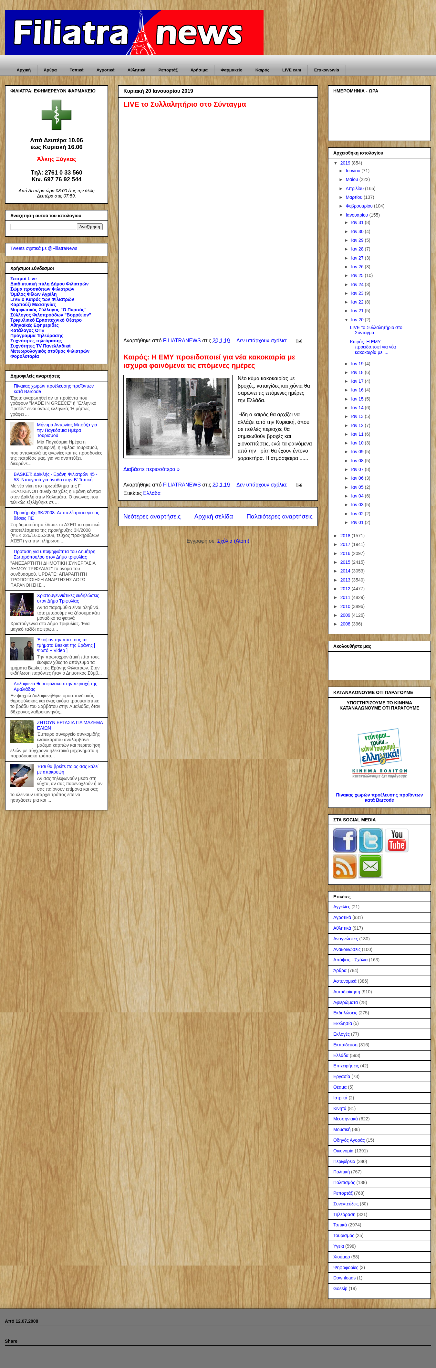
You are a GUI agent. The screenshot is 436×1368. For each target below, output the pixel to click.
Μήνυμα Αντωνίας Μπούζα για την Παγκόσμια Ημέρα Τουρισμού (67, 430)
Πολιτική (341, 1171)
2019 (346, 163)
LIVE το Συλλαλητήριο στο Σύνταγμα (184, 104)
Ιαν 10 (358, 442)
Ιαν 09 (358, 451)
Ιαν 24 (358, 284)
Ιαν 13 (358, 416)
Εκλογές (341, 1034)
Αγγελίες (341, 906)
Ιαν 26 (358, 266)
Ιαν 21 (358, 310)
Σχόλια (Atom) (233, 541)
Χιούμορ (341, 1256)
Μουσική (342, 1129)
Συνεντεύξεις (345, 1203)
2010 (346, 606)
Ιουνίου (353, 170)
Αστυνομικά (345, 981)
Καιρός (262, 70)
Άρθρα (50, 70)
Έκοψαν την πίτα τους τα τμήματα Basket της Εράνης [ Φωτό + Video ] (66, 645)
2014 (346, 570)
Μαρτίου (355, 197)
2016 (346, 553)
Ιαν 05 (358, 487)
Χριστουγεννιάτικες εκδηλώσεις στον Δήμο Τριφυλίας (68, 598)
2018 (346, 535)
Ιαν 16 (358, 389)
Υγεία (338, 1246)
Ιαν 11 (358, 434)
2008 (346, 623)
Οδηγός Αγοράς (349, 1140)
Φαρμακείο (232, 70)
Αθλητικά (137, 70)
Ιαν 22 (358, 302)
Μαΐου (352, 179)
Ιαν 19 (358, 363)
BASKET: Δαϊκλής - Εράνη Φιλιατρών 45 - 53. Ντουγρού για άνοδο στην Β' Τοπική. (56, 477)
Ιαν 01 (358, 522)
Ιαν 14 (358, 407)
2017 (346, 544)
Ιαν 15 (358, 398)
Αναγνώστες (345, 938)
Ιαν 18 (358, 372)
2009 (346, 615)
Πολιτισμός (344, 1182)
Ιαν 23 (358, 293)
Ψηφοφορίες (345, 1267)
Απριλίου (355, 188)
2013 (346, 579)
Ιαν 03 (358, 504)
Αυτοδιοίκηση (346, 991)
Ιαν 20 (358, 319)
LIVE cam (291, 70)
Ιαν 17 (358, 381)
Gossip (340, 1288)
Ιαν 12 (358, 425)
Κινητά (340, 1108)
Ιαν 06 (358, 478)
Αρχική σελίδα (213, 516)
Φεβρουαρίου (360, 205)
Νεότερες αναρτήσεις (152, 516)
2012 (346, 588)
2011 (346, 597)
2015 (346, 562)
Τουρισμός (343, 1235)
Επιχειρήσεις (346, 1065)
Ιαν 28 (358, 248)
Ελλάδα (152, 493)
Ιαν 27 (358, 258)
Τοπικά (77, 70)
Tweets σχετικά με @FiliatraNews (43, 248)
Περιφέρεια (344, 1161)
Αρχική (24, 70)
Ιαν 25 (358, 275)
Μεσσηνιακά (345, 1118)
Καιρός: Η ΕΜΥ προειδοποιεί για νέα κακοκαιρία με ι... (373, 347)
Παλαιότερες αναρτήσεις (279, 516)
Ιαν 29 (358, 240)
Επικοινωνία (326, 70)
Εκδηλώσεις (345, 1012)
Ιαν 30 (358, 231)
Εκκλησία (342, 1023)
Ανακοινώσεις (347, 949)
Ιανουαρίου (357, 215)
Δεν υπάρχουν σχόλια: (262, 340)
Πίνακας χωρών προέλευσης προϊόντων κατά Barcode (379, 797)
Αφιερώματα (345, 1002)
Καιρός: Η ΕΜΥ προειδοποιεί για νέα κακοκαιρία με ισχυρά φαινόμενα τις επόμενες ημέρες (209, 361)
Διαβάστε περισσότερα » (151, 469)
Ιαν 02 (358, 513)
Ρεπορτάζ (167, 70)
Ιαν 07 (358, 469)
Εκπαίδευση (345, 1044)
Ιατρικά (340, 1097)
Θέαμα (340, 1087)
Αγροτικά (106, 70)
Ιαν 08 (358, 460)
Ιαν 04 (358, 495)
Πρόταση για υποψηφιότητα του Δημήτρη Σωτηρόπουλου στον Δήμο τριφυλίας (55, 554)
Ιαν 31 (358, 222)
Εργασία (341, 1076)
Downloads (344, 1277)
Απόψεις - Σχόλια (350, 959)
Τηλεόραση (344, 1214)
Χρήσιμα (199, 70)
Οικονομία (343, 1150)
